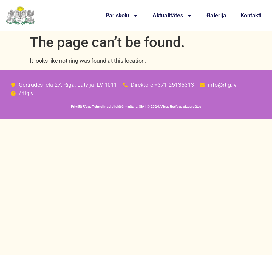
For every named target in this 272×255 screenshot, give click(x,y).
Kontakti (250, 15)
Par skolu (122, 15)
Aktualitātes (172, 15)
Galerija (216, 15)
